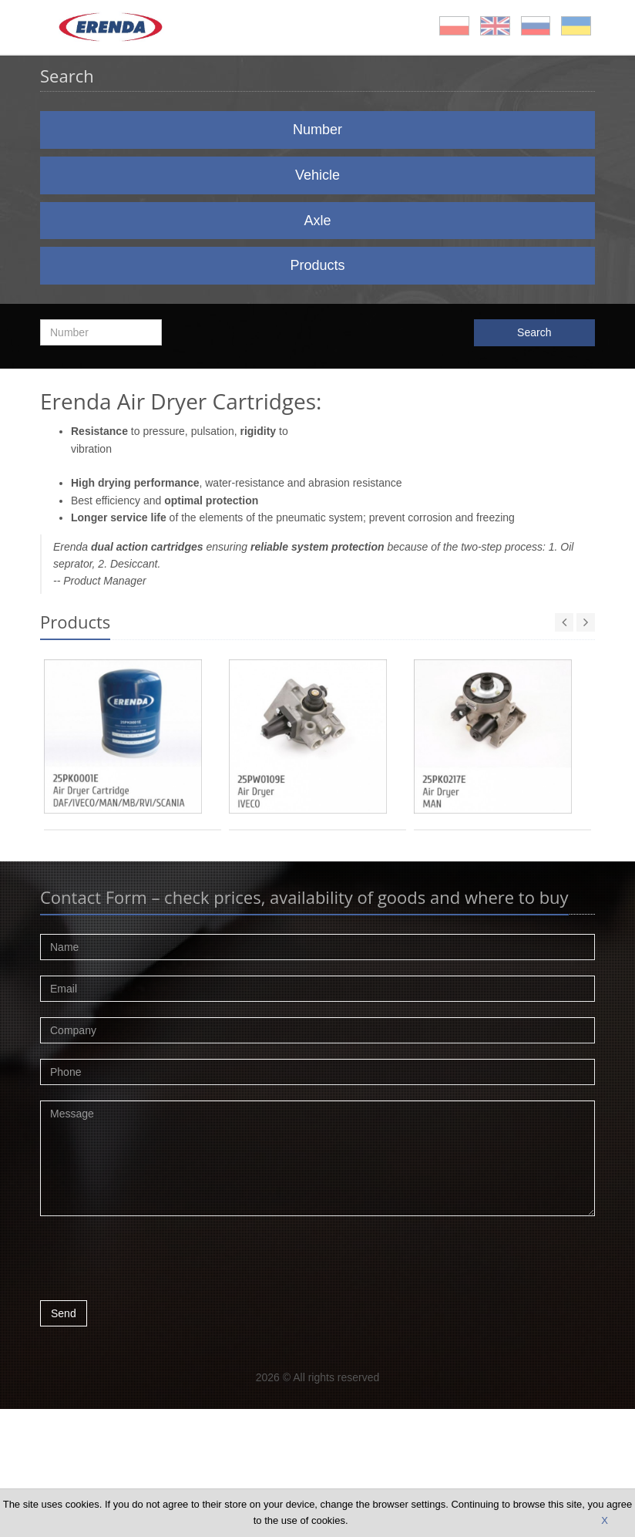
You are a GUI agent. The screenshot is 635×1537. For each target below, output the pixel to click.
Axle (317, 220)
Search (534, 332)
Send (63, 1313)
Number (317, 129)
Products (317, 265)
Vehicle (317, 175)
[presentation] (157, 1262)
